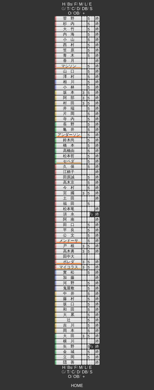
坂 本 (68, 92)
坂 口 (68, 304)
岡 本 (68, 331)
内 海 (68, 34)
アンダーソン (68, 135)
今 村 (68, 188)
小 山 (68, 40)
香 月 (68, 61)
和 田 (68, 309)
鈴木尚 (68, 140)
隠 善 (68, 362)
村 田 (68, 103)
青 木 (68, 55)
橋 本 (68, 145)
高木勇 (68, 251)
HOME (77, 385)
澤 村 (68, 77)
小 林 (68, 87)
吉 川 (68, 325)
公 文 (68, 235)
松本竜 (68, 209)
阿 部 (68, 98)
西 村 (68, 45)
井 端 (68, 108)
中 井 (68, 293)
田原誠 (68, 177)
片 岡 (68, 114)
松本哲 (68, 156)
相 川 (68, 82)
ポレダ (68, 262)
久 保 (68, 167)
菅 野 (68, 18)
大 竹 (68, 29)
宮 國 (68, 193)
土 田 (68, 198)
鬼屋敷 (68, 288)
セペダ (68, 161)
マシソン (68, 66)
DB (84, 9)
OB (76, 13)
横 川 (68, 341)
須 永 (68, 214)
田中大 (68, 256)
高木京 (68, 182)
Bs (69, 4)
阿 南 (68, 219)
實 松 (68, 272)
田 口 (68, 225)
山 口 (68, 71)
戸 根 (68, 246)
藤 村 (68, 299)
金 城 (68, 352)
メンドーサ (68, 241)
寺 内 (68, 119)
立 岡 (68, 357)
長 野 (68, 124)
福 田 (68, 204)
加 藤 (68, 278)
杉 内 (68, 24)
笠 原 (68, 50)
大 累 (68, 315)
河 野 (68, 283)
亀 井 (68, 129)
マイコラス (68, 267)
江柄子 (68, 172)
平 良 (68, 230)
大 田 (68, 336)
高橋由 (68, 151)
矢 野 (68, 346)
